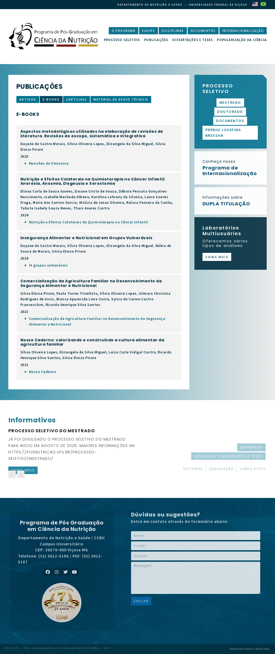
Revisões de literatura (49, 163)
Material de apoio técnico (120, 99)
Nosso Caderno (42, 371)
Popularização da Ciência (242, 40)
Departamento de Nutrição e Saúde (149, 4)
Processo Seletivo (122, 40)
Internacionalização (243, 31)
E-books (51, 99)
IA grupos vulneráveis (48, 265)
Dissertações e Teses (192, 40)
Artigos (27, 99)
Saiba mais (217, 256)
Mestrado (230, 102)
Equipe (148, 31)
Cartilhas (76, 99)
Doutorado (230, 111)
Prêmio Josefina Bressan (223, 132)
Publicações (156, 40)
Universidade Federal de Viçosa (218, 4)
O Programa (123, 31)
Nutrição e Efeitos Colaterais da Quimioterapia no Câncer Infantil (88, 222)
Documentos (203, 31)
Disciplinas (173, 31)
